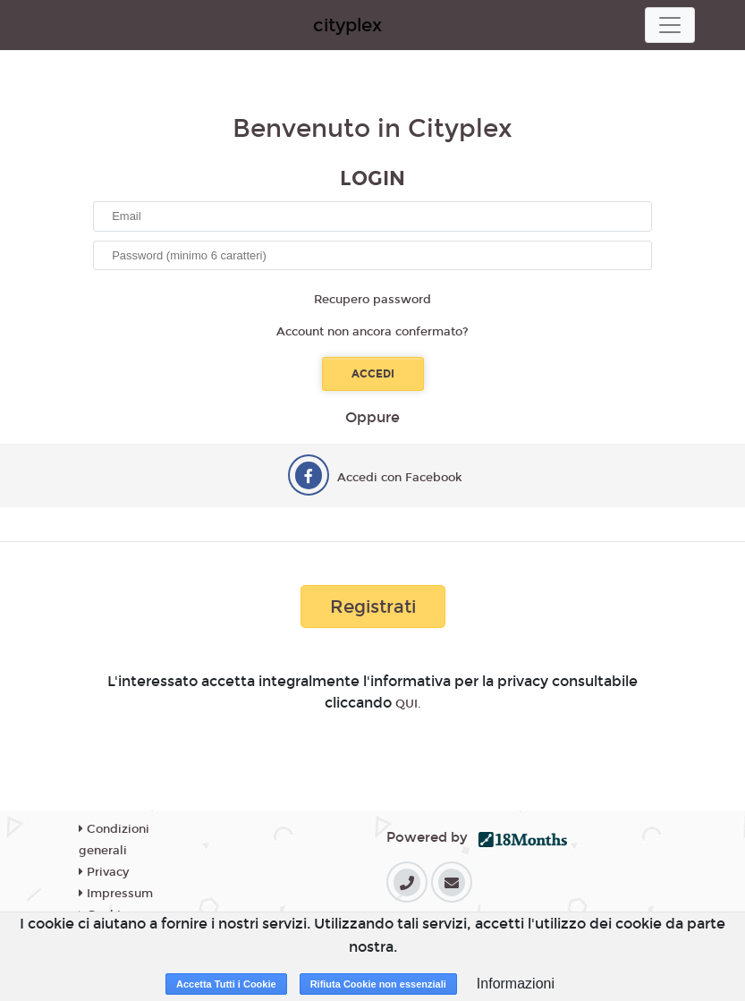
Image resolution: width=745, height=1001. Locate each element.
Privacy (104, 872)
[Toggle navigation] (670, 25)
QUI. (408, 704)
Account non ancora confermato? (372, 332)
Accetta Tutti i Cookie (226, 984)
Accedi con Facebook (399, 478)
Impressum (116, 893)
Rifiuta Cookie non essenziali (378, 984)
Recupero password (372, 300)
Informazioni (516, 983)
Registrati (373, 606)
